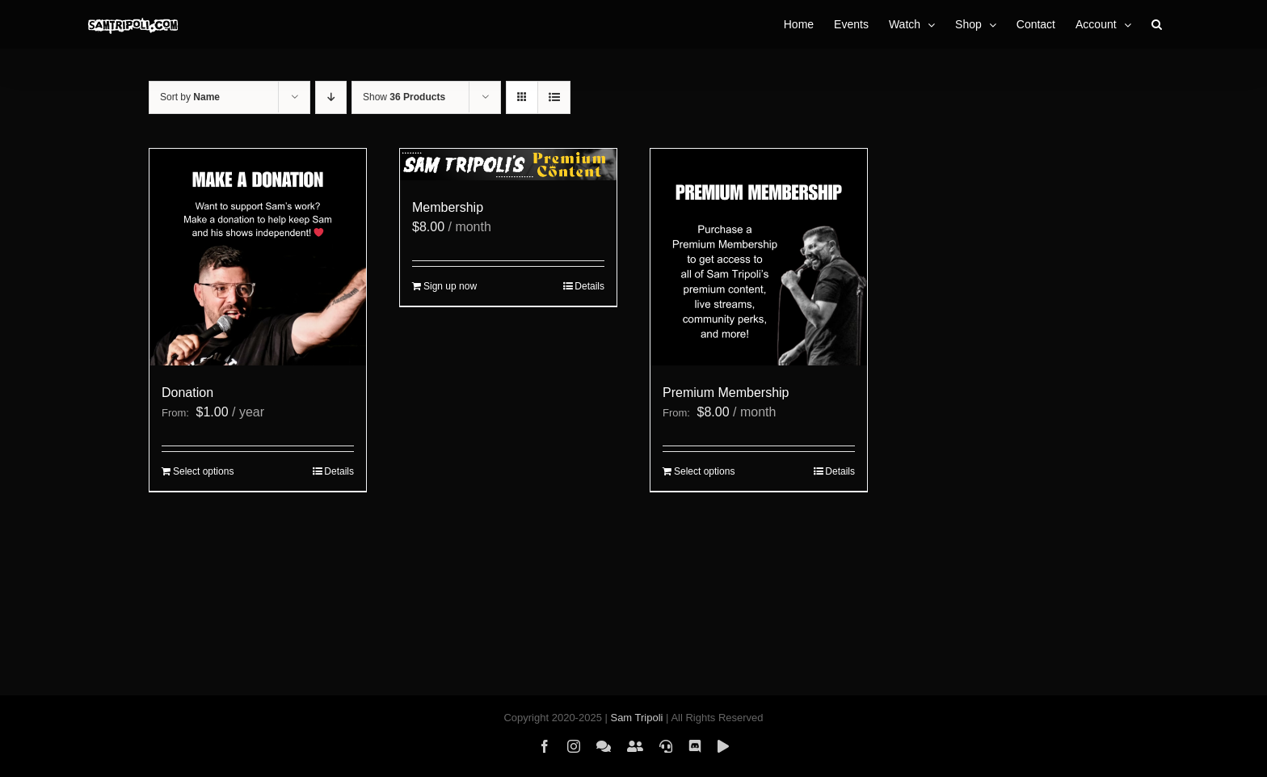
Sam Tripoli (636, 718)
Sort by (190, 97)
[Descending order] (331, 97)
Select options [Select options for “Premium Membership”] (704, 471)
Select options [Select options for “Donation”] (203, 471)
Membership (447, 207)
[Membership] (508, 164)
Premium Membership (726, 392)
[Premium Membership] (758, 257)
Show (404, 97)
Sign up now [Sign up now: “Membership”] (450, 286)
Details (339, 471)
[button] (1156, 24)
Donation (187, 392)
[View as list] (554, 97)
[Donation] (257, 257)
